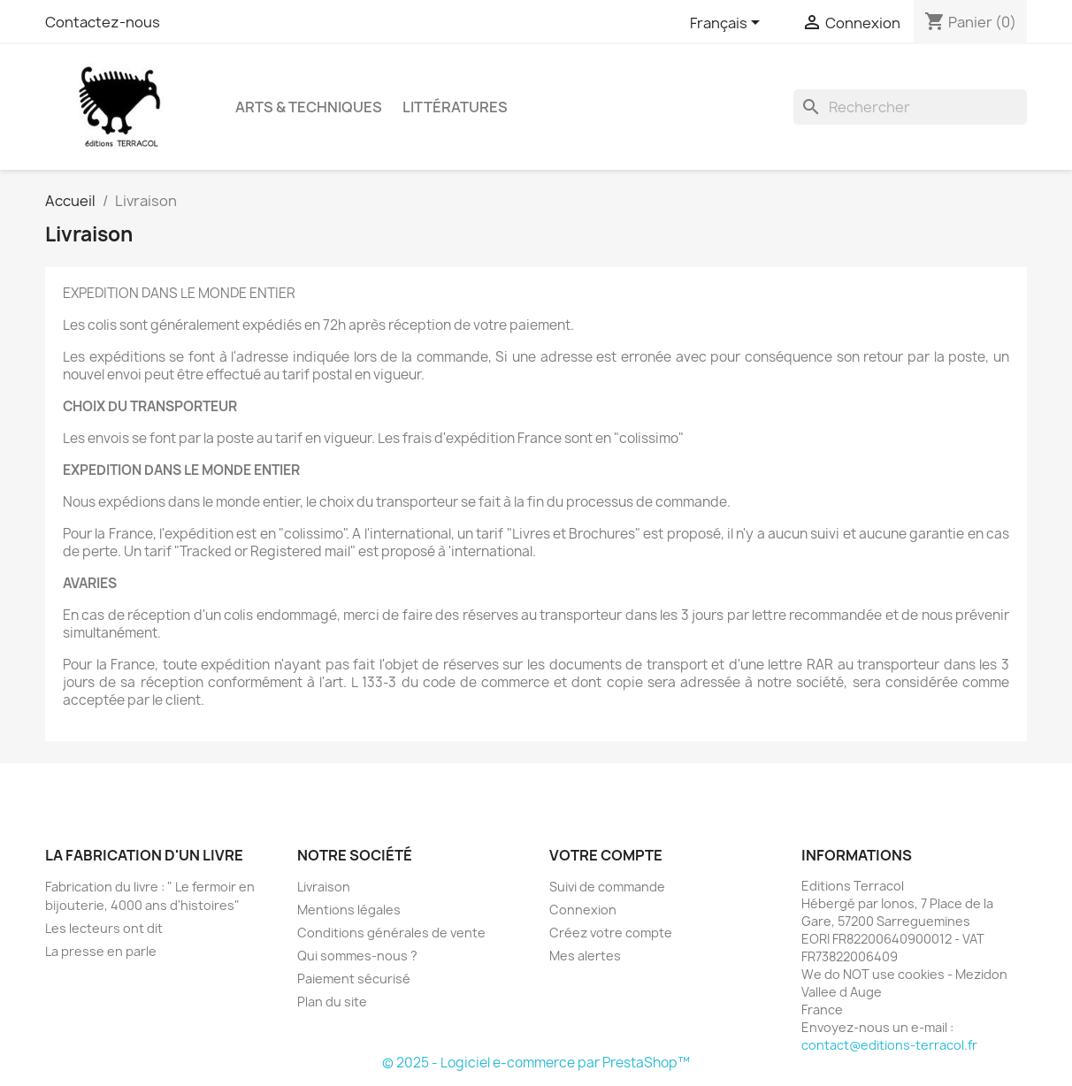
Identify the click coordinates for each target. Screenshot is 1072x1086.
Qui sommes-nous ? (357, 955)
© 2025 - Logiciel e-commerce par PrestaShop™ (536, 1062)
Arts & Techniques (308, 107)
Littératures (455, 107)
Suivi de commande (607, 886)
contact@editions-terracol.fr (889, 1044)
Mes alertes (585, 955)
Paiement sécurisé (353, 978)
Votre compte (605, 855)
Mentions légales (349, 909)
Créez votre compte (610, 932)
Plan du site (332, 1001)
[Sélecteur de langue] (728, 23)
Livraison (323, 886)
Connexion (582, 909)
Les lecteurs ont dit (104, 928)
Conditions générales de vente (391, 932)
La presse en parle (101, 951)
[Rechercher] (910, 107)
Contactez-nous (102, 22)
